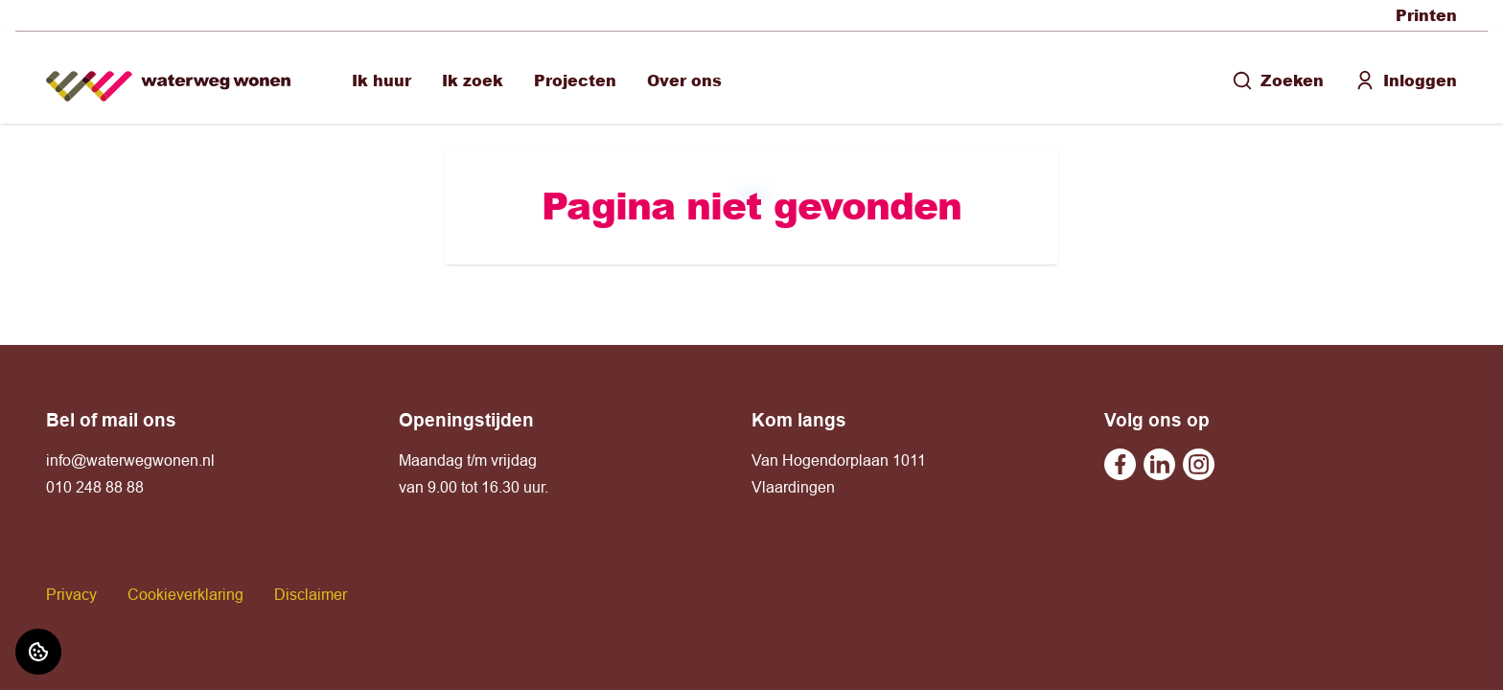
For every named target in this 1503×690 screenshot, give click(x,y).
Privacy (71, 594)
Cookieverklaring (185, 594)
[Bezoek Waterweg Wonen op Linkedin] (1159, 464)
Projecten (575, 80)
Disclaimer (310, 594)
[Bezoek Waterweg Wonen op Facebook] (1120, 464)
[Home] (168, 78)
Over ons (684, 80)
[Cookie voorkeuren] (38, 652)
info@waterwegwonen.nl (130, 460)
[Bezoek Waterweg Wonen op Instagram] (1198, 464)
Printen (1426, 15)
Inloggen (1405, 80)
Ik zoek (472, 80)
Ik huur (381, 80)
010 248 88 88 (95, 486)
